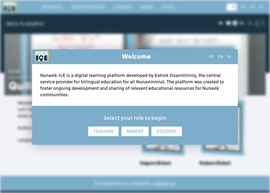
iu (229, 56)
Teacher (103, 131)
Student (167, 131)
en (220, 56)
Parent (135, 131)
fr (211, 56)
